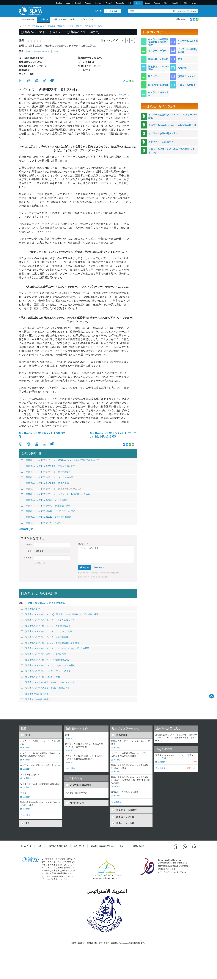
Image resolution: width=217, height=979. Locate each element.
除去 (195, 762)
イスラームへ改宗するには (188, 50)
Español (78, 3)
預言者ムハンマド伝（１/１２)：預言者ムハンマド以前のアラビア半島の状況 (60, 460)
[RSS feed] (194, 847)
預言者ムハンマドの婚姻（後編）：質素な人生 (45, 688)
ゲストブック (87, 19)
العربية (68, 3)
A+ (132, 40)
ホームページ (28, 19)
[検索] (174, 11)
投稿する (84, 567)
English (59, 3)
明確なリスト (192, 768)
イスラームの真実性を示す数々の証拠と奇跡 (158, 42)
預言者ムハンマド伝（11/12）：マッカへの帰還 (46, 517)
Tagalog (157, 3)
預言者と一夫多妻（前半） (36, 693)
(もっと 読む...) (25, 747)
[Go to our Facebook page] (176, 847)
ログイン (98, 11)
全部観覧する (26, 529)
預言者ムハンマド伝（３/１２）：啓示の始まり (46, 471)
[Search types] (187, 11)
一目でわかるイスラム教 (64, 19)
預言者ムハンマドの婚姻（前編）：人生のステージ (47, 682)
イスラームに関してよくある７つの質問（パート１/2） (172, 151)
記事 (43, 19)
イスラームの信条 (157, 50)
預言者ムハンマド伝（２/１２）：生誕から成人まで (48, 466)
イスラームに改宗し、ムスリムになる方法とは (172, 125)
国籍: (30, 551)
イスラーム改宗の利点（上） (163, 133)
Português (120, 3)
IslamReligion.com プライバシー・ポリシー (109, 846)
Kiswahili (175, 3)
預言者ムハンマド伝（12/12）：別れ (41, 522)
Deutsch (98, 3)
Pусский (109, 3)
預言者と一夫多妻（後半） (36, 699)
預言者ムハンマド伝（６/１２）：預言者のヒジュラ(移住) (51, 488)
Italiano (147, 3)
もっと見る (25, 815)
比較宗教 (182, 67)
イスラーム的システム (158, 93)
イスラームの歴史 (187, 85)
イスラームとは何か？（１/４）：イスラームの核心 (172, 116)
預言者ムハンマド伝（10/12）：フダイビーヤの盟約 (48, 511)
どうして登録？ (112, 11)
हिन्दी (166, 3)
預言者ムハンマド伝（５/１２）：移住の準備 (42, 435)
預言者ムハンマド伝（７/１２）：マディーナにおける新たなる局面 (113, 435)
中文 (129, 3)
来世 (180, 59)
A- (123, 40)
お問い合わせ (181, 19)
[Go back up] (211, 695)
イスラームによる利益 (188, 42)
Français (88, 3)
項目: (21, 51)
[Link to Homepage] (30, 11)
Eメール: (28, 558)
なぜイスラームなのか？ (160, 142)
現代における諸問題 (158, 85)
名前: (29, 544)
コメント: (83, 544)
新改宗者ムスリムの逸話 (158, 67)
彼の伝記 (51, 26)
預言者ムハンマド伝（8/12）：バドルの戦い (44, 500)
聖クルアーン (155, 76)
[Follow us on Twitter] (185, 847)
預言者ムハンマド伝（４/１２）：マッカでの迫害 (47, 477)
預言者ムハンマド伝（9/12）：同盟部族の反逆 (45, 505)
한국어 (184, 3)
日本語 (137, 3)
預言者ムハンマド (39, 26)
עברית (194, 3)
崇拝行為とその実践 (158, 59)
